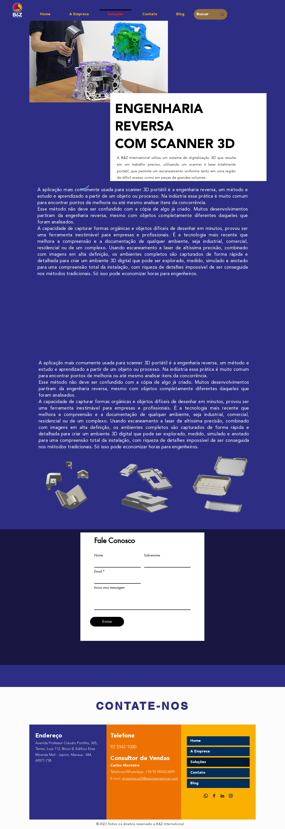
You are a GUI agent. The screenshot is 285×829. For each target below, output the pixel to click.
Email (98, 571)
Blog (194, 783)
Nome (98, 555)
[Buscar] (204, 14)
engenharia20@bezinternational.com (150, 778)
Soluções (198, 762)
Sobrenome (152, 555)
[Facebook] (214, 795)
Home (195, 741)
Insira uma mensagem (109, 587)
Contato (197, 773)
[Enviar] (107, 622)
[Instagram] (230, 795)
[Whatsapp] (205, 795)
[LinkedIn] (222, 795)
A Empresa (200, 751)
